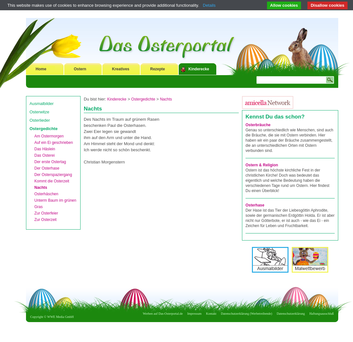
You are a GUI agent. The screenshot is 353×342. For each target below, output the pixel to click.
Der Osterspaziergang (53, 174)
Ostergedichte (43, 128)
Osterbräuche (258, 125)
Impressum (194, 313)
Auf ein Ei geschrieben (53, 142)
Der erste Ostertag (50, 162)
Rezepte (157, 69)
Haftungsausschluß (321, 313)
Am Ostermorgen (49, 136)
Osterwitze (39, 112)
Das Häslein (44, 149)
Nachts (40, 187)
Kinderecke (198, 69)
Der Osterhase (46, 168)
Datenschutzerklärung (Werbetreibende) (246, 313)
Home (41, 69)
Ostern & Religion (261, 165)
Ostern (80, 69)
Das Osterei (44, 155)
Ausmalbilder (42, 103)
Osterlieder (40, 120)
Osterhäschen (46, 194)
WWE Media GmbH (60, 317)
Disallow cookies (327, 5)
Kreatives (120, 69)
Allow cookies (284, 5)
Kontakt (211, 313)
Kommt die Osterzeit (51, 181)
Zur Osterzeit (45, 219)
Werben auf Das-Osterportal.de (163, 313)
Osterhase (254, 205)
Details (209, 5)
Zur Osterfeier (46, 213)
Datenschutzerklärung (291, 313)
